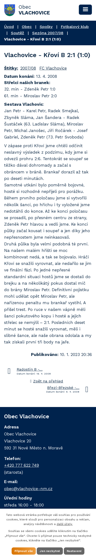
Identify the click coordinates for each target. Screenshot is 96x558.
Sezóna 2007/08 (47, 33)
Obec (27, 26)
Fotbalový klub (75, 26)
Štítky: (11, 68)
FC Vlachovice (53, 68)
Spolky (46, 26)
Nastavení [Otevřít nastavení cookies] (74, 551)
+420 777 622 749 (21, 465)
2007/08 (28, 68)
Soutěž (17, 33)
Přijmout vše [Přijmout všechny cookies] (24, 551)
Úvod (9, 26)
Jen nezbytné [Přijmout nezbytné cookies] (50, 551)
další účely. (65, 524)
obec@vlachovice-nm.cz (28, 488)
